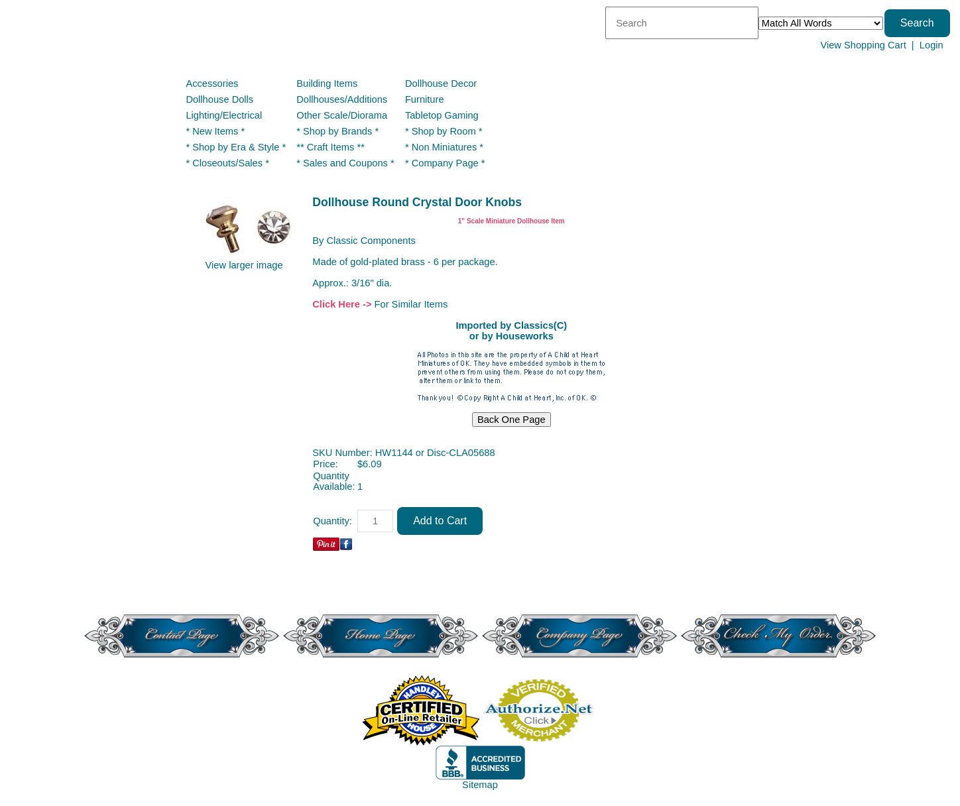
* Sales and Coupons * (345, 163)
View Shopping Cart (863, 45)
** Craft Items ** (330, 147)
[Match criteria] (820, 23)
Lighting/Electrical (225, 115)
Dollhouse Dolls (219, 99)
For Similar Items (411, 304)
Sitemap (480, 784)
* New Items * (215, 131)
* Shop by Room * (444, 131)
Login (931, 45)
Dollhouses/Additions (341, 99)
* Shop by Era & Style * (236, 147)
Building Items (326, 83)
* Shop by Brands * (337, 131)
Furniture (424, 99)
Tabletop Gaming (442, 115)
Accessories (212, 83)
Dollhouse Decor (441, 83)
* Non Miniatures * (444, 147)
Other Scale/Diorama (341, 115)
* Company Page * (445, 163)
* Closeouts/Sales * (227, 163)
